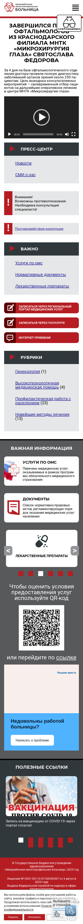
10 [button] (60, 845)
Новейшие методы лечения (42, 414)
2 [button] (30, 573)
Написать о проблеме (32, 740)
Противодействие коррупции (39, 229)
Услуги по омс (29, 262)
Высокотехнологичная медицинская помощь (37, 385)
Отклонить (34, 917)
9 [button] (50, 845)
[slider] (38, 134)
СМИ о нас (25, 174)
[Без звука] (67, 134)
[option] (41, 548)
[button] (41, 117)
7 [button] (30, 845)
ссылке (66, 657)
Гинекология (27, 371)
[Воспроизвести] (9, 134)
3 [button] (40, 573)
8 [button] (40, 845)
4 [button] (50, 573)
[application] (41, 117)
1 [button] (20, 573)
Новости (23, 163)
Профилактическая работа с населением (43, 400)
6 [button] (70, 573)
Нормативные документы (40, 274)
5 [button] (60, 573)
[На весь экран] (73, 134)
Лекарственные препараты (42, 286)
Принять (13, 917)
